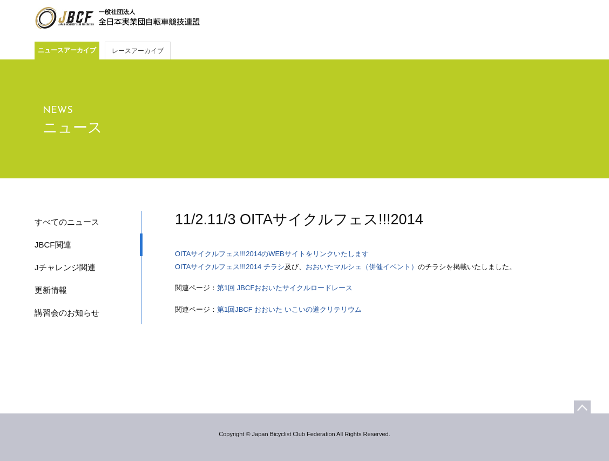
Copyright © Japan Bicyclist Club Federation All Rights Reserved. (304, 434)
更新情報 (51, 290)
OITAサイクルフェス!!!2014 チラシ (230, 267)
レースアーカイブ (138, 51)
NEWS (58, 110)
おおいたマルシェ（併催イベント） (362, 267)
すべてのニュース (67, 221)
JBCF (117, 18)
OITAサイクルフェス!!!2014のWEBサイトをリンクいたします (272, 254)
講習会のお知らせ (67, 312)
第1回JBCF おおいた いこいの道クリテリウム (289, 309)
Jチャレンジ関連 (65, 267)
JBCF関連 (53, 244)
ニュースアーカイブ (67, 50)
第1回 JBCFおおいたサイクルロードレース (285, 288)
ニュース (73, 127)
